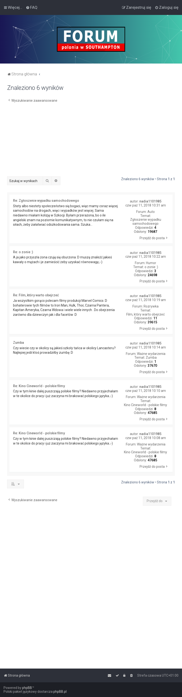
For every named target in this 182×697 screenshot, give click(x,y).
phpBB (27, 688)
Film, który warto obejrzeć (145, 314)
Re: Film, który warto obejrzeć (36, 295)
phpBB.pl (60, 691)
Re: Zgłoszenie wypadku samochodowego (46, 200)
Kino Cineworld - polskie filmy (145, 405)
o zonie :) (151, 267)
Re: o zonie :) (23, 252)
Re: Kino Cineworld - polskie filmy (39, 386)
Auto (151, 212)
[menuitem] (31, 7)
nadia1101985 (150, 201)
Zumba (151, 357)
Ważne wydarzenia (151, 354)
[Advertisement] (91, 141)
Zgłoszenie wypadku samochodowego (145, 221)
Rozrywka (151, 306)
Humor (151, 263)
